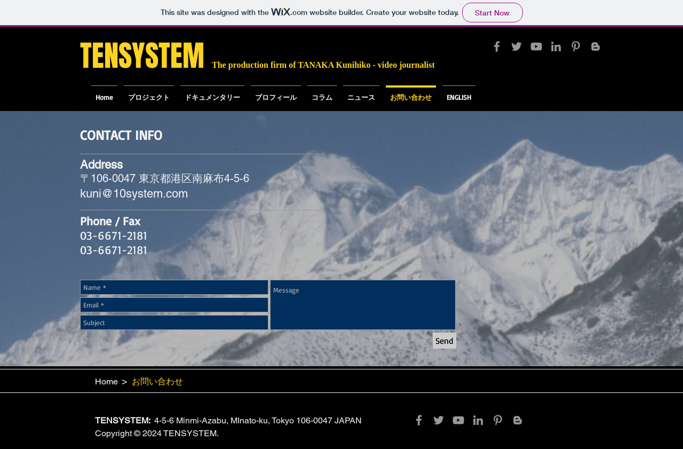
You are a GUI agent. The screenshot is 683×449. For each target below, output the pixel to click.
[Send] (444, 341)
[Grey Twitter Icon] (516, 46)
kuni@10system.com (134, 193)
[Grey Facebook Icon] (497, 46)
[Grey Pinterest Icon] (576, 46)
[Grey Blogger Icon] (595, 46)
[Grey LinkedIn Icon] (556, 46)
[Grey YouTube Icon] (536, 46)
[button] (212, 92)
